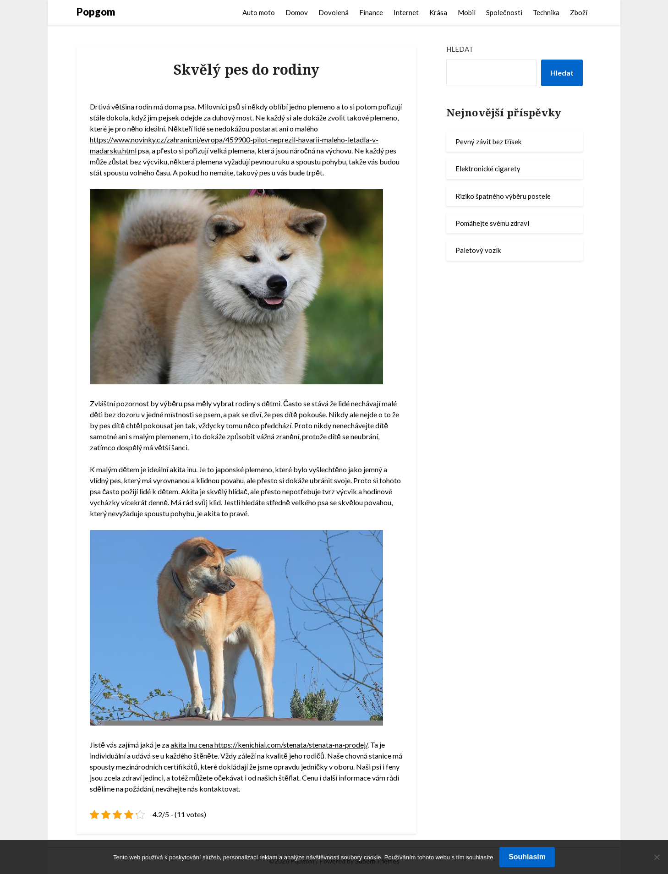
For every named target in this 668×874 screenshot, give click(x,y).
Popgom (96, 11)
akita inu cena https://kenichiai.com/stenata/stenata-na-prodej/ (268, 744)
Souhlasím (527, 857)
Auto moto (258, 12)
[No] (656, 857)
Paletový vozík (478, 250)
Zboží (578, 12)
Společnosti (504, 12)
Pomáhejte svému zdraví (492, 223)
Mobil (467, 12)
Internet (406, 12)
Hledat (459, 49)
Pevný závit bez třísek (488, 141)
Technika (546, 12)
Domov (296, 12)
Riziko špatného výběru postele (503, 196)
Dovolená (333, 12)
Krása (438, 12)
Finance (371, 12)
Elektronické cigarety (487, 168)
